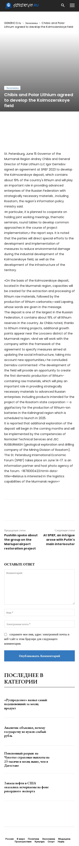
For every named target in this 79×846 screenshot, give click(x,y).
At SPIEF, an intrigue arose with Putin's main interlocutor (59, 505)
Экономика (31, 23)
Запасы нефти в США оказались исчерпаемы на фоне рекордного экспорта (26, 752)
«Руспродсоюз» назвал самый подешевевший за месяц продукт (25, 669)
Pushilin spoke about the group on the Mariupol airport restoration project (21, 507)
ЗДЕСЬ (39, 822)
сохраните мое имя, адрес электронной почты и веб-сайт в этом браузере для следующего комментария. (36, 604)
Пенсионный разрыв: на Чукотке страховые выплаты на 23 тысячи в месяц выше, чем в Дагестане (26, 724)
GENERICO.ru (12, 23)
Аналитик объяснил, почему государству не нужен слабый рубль (25, 697)
